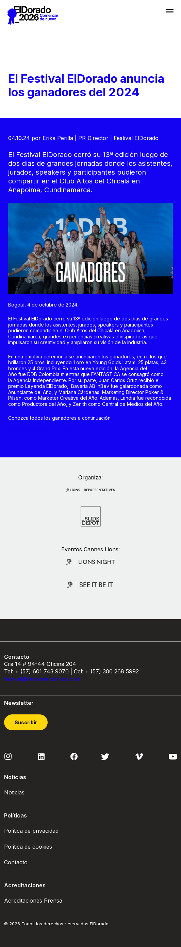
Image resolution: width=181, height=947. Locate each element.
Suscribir (26, 722)
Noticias (14, 792)
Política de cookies (28, 846)
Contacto (16, 862)
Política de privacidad (31, 830)
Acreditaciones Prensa (33, 900)
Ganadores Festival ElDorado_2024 (47, 430)
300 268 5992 (121, 671)
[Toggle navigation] (170, 11)
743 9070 (56, 671)
